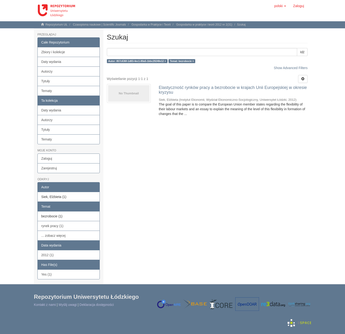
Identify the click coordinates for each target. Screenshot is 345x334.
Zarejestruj (49, 168)
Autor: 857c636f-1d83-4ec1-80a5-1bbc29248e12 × (137, 61)
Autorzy (46, 71)
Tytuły (45, 81)
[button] (280, 6)
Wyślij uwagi (68, 305)
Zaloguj (46, 158)
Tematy (46, 91)
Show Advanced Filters (291, 68)
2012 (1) (47, 255)
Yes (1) (46, 274)
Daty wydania (51, 62)
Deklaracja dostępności (96, 305)
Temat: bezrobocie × (182, 61)
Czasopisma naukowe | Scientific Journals (99, 24)
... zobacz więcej (53, 235)
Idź (302, 52)
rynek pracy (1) (52, 226)
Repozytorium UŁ (56, 24)
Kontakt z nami (45, 305)
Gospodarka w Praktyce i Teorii (151, 24)
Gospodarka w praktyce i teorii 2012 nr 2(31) (204, 24)
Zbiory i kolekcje (53, 52)
